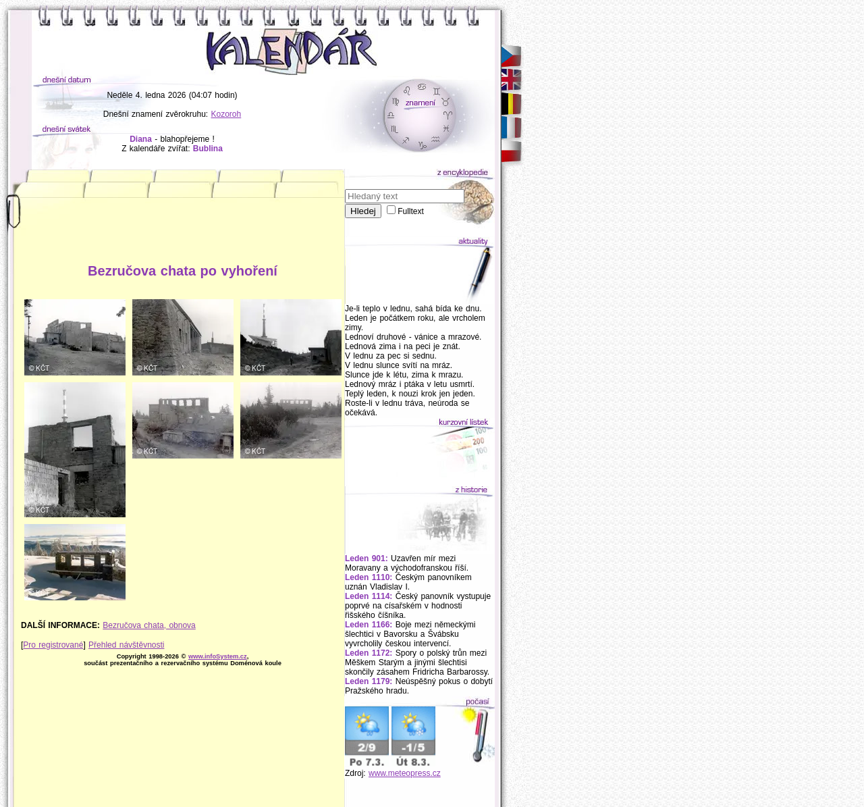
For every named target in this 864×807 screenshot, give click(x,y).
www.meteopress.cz (405, 773)
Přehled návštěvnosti (126, 645)
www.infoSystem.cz (217, 656)
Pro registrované (53, 645)
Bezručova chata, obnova (149, 625)
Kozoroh (226, 114)
